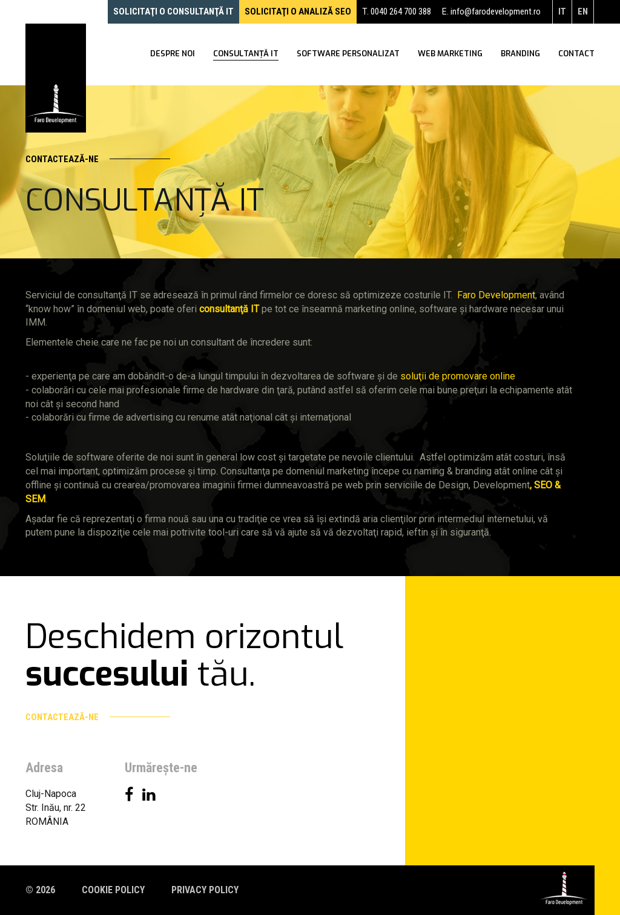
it (562, 11)
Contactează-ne (97, 159)
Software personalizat (348, 54)
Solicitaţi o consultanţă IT (173, 11)
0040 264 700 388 (401, 11)
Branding (520, 54)
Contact (576, 54)
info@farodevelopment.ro (495, 11)
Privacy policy (205, 890)
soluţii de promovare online (457, 376)
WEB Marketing (450, 54)
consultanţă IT (229, 309)
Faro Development (496, 295)
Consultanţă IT (246, 54)
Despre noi (172, 54)
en (583, 11)
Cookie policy (113, 890)
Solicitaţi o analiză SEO (298, 11)
